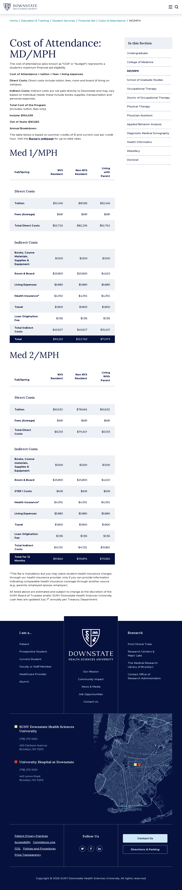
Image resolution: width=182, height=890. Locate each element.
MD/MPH (133, 70)
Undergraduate (137, 53)
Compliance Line (44, 842)
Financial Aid (86, 20)
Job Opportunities (91, 694)
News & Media (91, 686)
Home (14, 20)
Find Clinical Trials (140, 644)
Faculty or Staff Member (35, 666)
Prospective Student (33, 651)
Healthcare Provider (33, 674)
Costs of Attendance (112, 20)
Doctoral (132, 159)
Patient (24, 644)
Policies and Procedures (39, 848)
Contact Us (90, 701)
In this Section (140, 43)
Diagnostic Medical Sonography (148, 133)
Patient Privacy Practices (31, 835)
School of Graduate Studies (145, 79)
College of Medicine (140, 62)
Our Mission (91, 671)
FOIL (18, 848)
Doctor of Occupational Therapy (148, 97)
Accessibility (23, 842)
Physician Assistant (139, 115)
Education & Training (35, 20)
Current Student (30, 659)
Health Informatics (139, 142)
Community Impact (91, 679)
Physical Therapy (138, 106)
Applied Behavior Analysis (144, 124)
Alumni (24, 681)
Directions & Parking (145, 849)
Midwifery (133, 150)
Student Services (63, 20)
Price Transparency (28, 854)
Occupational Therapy (142, 88)
